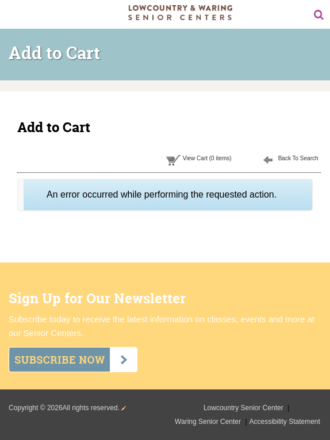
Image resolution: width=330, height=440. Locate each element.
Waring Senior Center (209, 422)
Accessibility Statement (285, 422)
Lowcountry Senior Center (244, 408)
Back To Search (298, 158)
